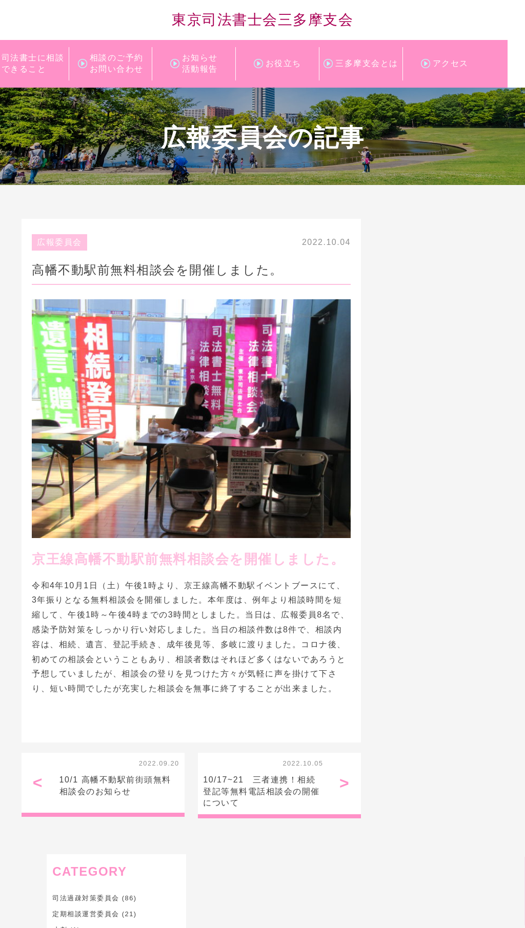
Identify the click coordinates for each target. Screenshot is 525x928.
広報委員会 (400, 311)
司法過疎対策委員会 (415, 263)
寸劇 (388, 295)
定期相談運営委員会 (415, 279)
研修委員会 (400, 343)
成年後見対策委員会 (415, 327)
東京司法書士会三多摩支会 (262, 20)
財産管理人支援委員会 (418, 359)
